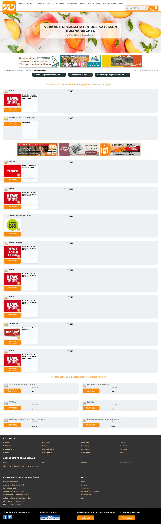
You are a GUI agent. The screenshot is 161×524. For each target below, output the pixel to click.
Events (82, 4)
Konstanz (46, 446)
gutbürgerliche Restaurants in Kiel (17, 498)
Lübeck (84, 462)
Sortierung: (110, 75)
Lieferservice (72, 4)
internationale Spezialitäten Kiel (16, 495)
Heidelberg (46, 442)
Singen (123, 442)
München (85, 442)
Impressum (84, 488)
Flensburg (7, 462)
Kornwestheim (48, 449)
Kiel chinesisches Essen (12, 504)
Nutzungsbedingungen (89, 491)
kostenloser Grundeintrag (127, 517)
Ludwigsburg (47, 453)
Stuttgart (124, 449)
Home (82, 482)
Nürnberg (85, 446)
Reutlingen (85, 453)
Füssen (6, 453)
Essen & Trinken (25, 4)
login (82, 498)
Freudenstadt (8, 449)
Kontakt (83, 485)
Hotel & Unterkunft (46, 4)
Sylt (121, 453)
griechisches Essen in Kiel (13, 491)
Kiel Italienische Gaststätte (14, 501)
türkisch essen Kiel (10, 482)
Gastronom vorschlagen (85, 517)
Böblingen (7, 446)
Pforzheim (85, 449)
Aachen (6, 442)
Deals (61, 4)
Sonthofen (124, 446)
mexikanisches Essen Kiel (13, 485)
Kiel (43, 462)
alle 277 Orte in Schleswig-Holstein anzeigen (21, 466)
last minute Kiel (9, 488)
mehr (121, 4)
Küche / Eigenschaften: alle (47, 75)
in (8, 70)
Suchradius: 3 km (78, 75)
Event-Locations (109, 4)
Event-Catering (94, 4)
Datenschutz (85, 495)
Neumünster (125, 462)
